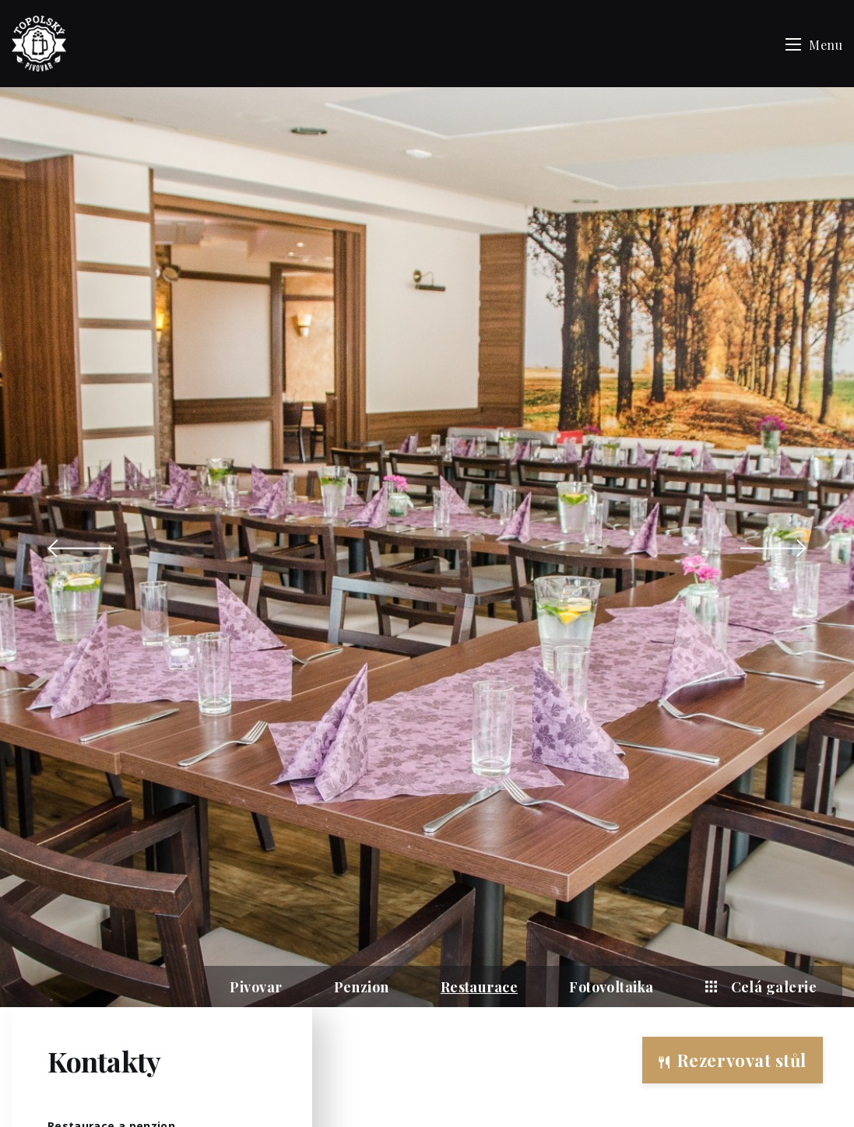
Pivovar (256, 523)
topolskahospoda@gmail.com (126, 756)
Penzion (361, 523)
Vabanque (460, 1101)
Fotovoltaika (611, 523)
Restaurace (479, 523)
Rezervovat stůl (733, 1060)
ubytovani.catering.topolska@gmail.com (151, 802)
